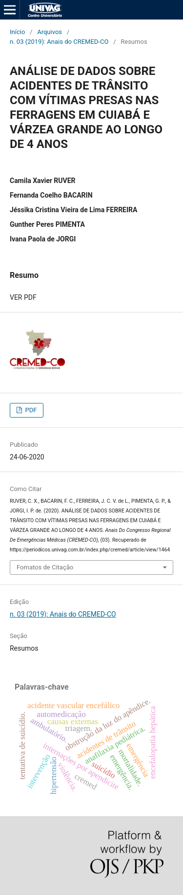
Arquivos (49, 32)
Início (17, 32)
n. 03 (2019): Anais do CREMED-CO (59, 41)
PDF (30, 410)
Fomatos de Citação (45, 567)
